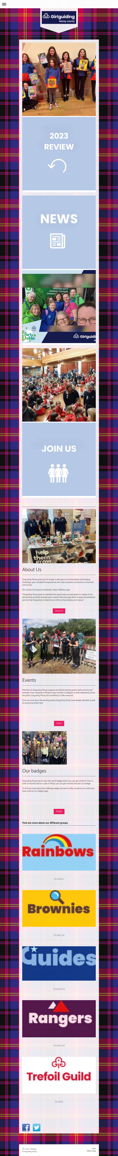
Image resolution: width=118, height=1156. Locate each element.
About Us (59, 611)
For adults (59, 1101)
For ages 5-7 (59, 878)
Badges (59, 811)
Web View (91, 1151)
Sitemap (33, 1149)
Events (59, 723)
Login (94, 1148)
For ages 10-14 (59, 988)
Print (25, 1149)
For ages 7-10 (59, 935)
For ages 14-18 (59, 1045)
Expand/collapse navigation (59, 4)
